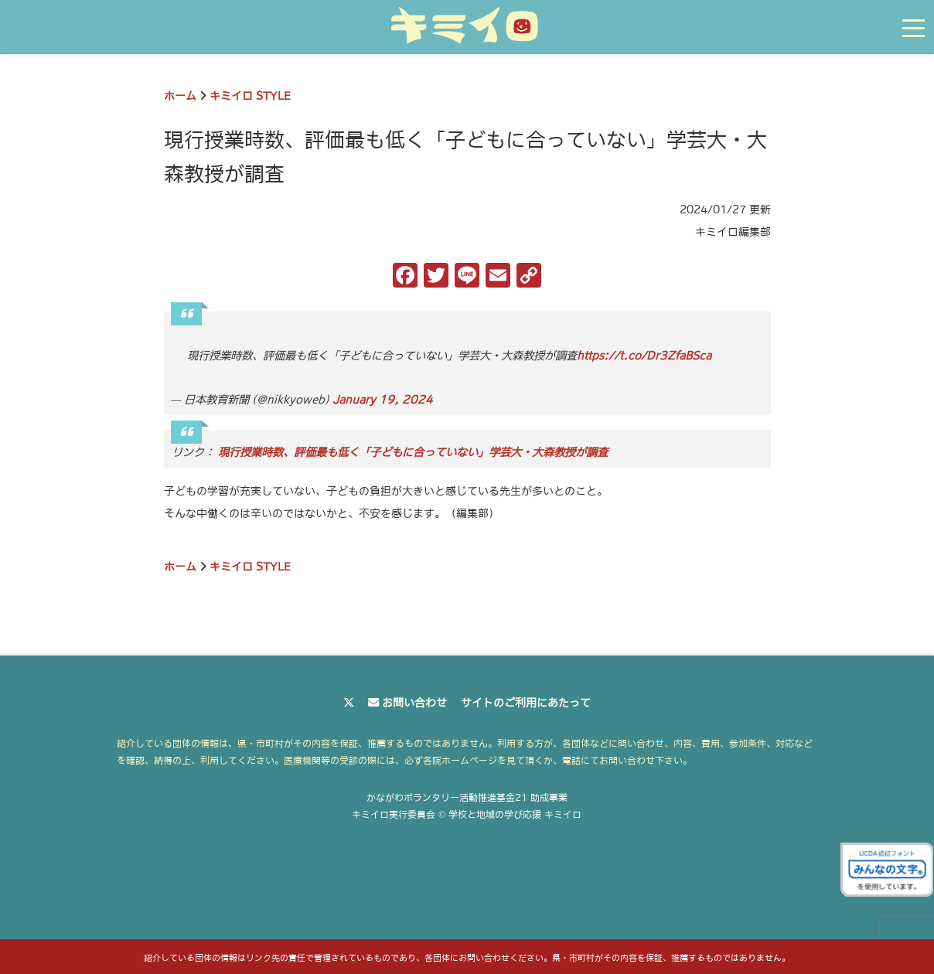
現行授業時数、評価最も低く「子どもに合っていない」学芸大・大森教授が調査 (413, 452)
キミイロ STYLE (250, 95)
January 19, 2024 (382, 399)
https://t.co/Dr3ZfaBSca (644, 355)
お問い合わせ (414, 702)
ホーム (180, 95)
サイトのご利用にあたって (526, 702)
